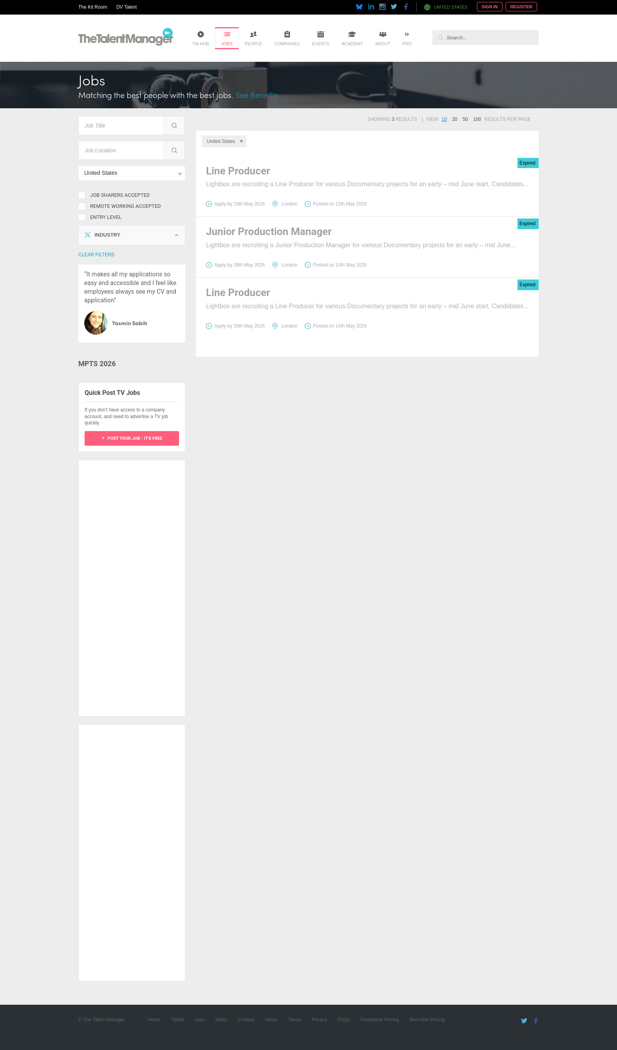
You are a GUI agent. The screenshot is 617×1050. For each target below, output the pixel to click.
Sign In (490, 6)
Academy (352, 43)
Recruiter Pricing (427, 1019)
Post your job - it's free (134, 438)
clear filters (96, 254)
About (382, 43)
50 (465, 119)
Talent (177, 1019)
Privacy (319, 1019)
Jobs (227, 43)
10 (444, 119)
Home (154, 1019)
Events (320, 43)
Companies (287, 43)
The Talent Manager (125, 38)
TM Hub (200, 43)
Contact (246, 1019)
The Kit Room (92, 7)
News (221, 1019)
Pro (407, 43)
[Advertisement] (132, 584)
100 (477, 119)
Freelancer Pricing (379, 1019)
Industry (107, 235)
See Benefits (257, 94)
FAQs (344, 1019)
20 (454, 119)
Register (521, 6)
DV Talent (126, 7)
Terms (294, 1019)
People (253, 43)
